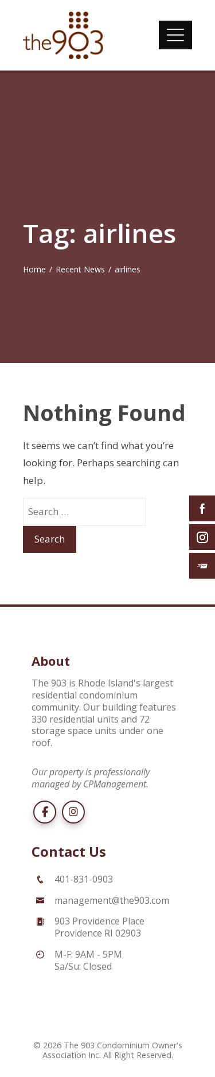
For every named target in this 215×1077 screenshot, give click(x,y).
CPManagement (114, 784)
